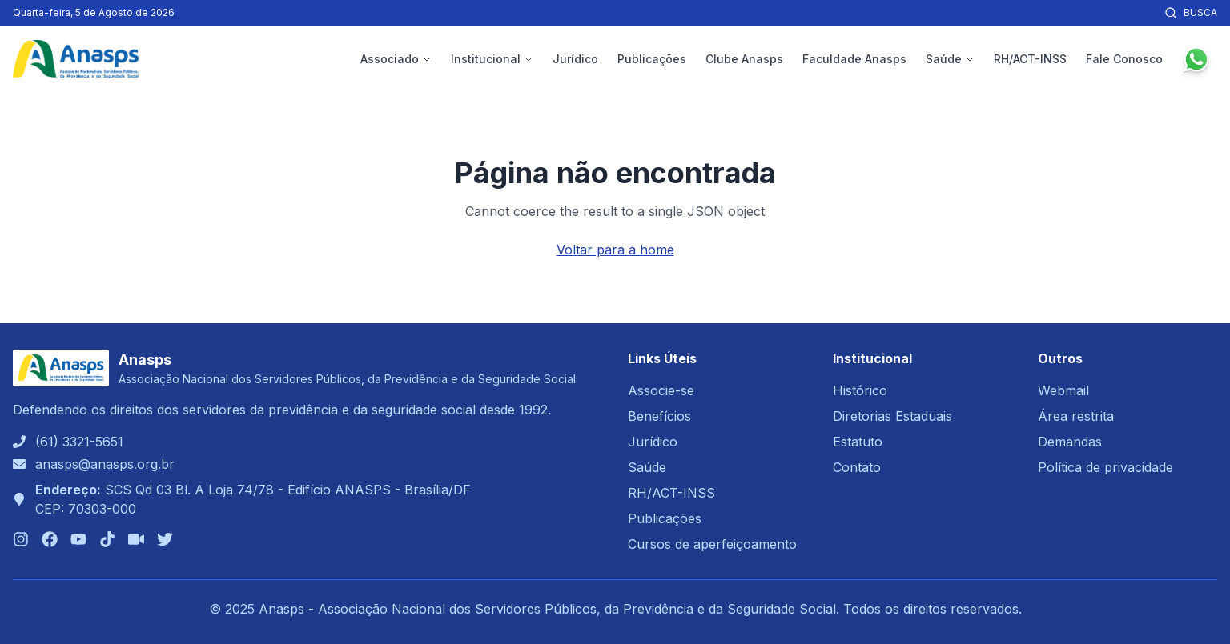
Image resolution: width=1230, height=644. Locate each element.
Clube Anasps (744, 59)
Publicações (651, 59)
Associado (396, 59)
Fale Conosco (1124, 59)
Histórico (860, 390)
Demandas (1070, 442)
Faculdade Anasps (854, 59)
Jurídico (575, 59)
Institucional (492, 59)
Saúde (950, 59)
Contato (857, 467)
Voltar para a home (615, 250)
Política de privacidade (1105, 467)
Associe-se (661, 390)
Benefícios (659, 416)
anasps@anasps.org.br (105, 464)
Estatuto (857, 442)
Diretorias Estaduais (892, 416)
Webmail (1063, 390)
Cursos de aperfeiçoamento (712, 544)
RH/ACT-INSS (1030, 59)
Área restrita (1076, 416)
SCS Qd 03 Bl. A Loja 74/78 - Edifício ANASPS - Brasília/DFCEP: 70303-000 (253, 499)
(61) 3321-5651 (79, 442)
